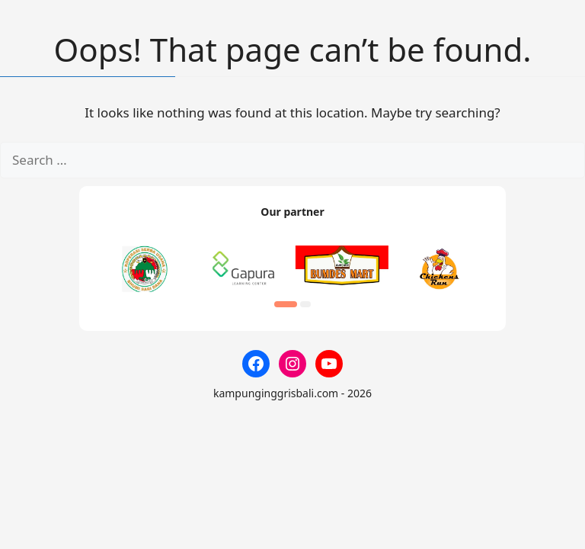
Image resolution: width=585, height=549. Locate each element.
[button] (285, 304)
